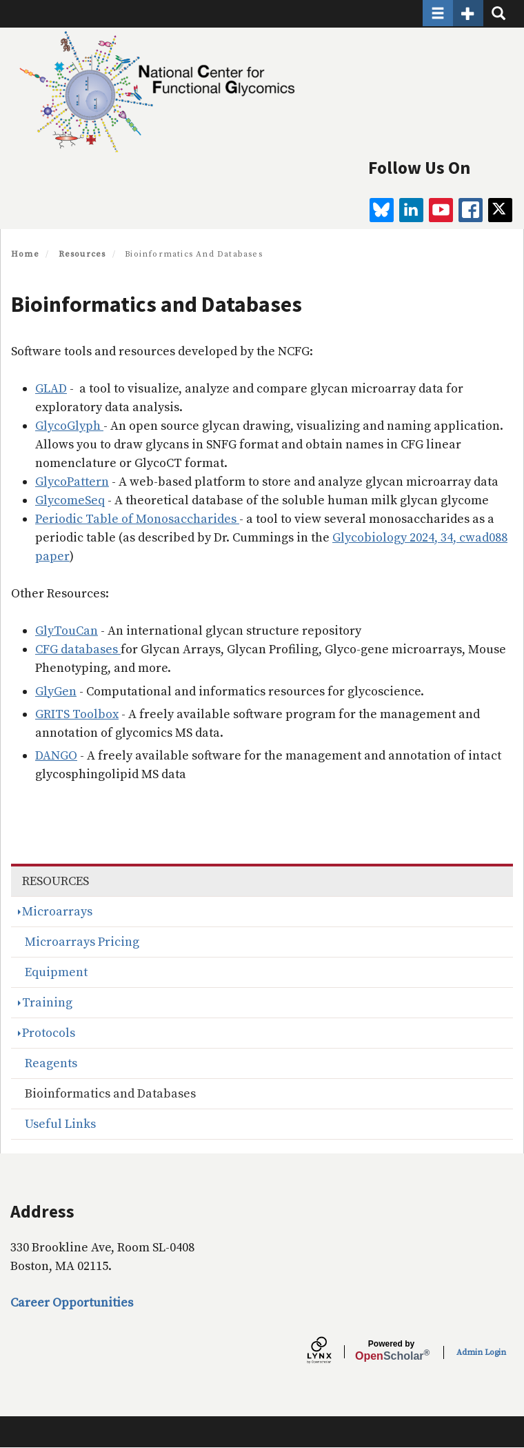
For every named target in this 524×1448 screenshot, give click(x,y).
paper (52, 556)
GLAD (51, 389)
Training (47, 1003)
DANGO (56, 756)
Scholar (391, 1351)
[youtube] (441, 210)
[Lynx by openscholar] (331, 1352)
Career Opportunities (71, 1303)
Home (25, 254)
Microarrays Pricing (82, 942)
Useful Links (60, 1124)
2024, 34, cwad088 (457, 538)
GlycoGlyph (69, 426)
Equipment (56, 972)
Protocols (48, 1033)
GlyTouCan (66, 631)
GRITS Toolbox (77, 714)
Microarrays (57, 912)
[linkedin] (411, 210)
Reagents (51, 1063)
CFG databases (78, 649)
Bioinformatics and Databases (110, 1094)
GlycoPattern (72, 482)
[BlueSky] (382, 210)
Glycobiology (369, 538)
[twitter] (500, 210)
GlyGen (56, 692)
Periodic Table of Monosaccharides (137, 519)
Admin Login (481, 1352)
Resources (82, 254)
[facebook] (470, 210)
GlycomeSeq (70, 500)
